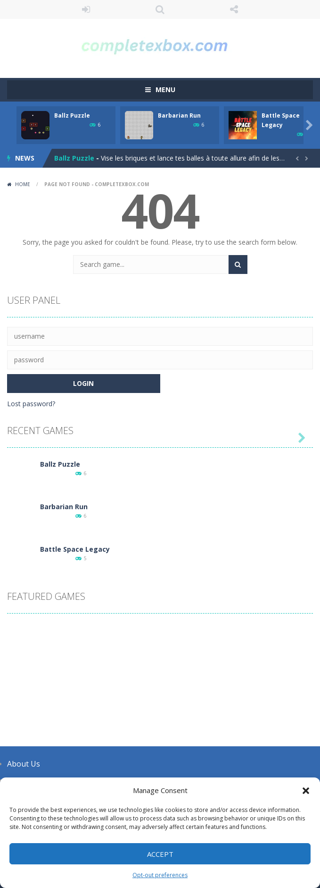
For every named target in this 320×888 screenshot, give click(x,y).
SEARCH (160, 9)
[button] (306, 790)
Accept (160, 854)
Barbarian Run (179, 115)
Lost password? (31, 403)
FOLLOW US (234, 9)
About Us (23, 764)
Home (23, 184)
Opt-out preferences (160, 875)
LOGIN (86, 9)
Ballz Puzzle (72, 115)
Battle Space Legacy (75, 549)
